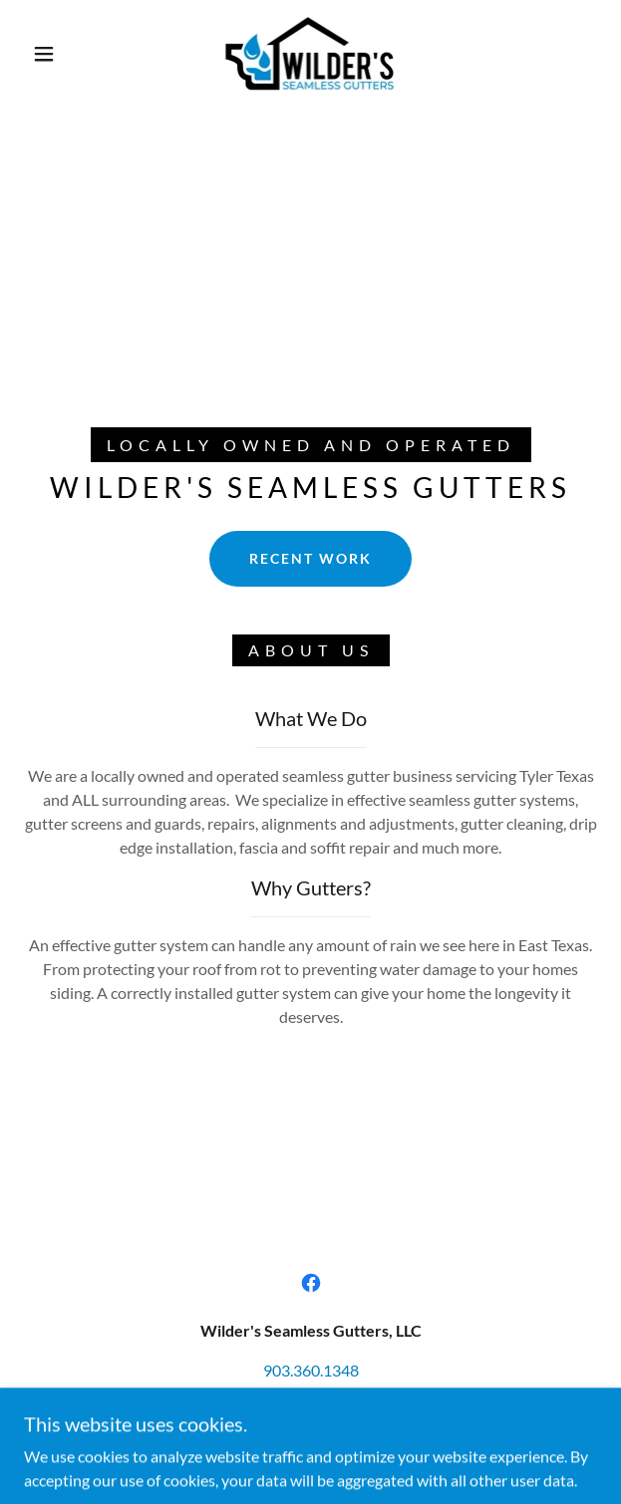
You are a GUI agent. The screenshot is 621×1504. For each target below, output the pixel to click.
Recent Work (310, 558)
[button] (53, 54)
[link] (311, 53)
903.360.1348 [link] (311, 1370)
